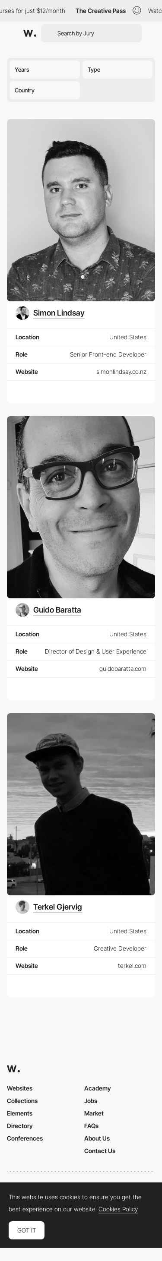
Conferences (25, 1138)
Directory (20, 1125)
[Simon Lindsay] (50, 313)
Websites (19, 1088)
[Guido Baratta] (48, 610)
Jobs (90, 1100)
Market (94, 1113)
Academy (97, 1088)
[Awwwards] (29, 33)
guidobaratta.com (122, 668)
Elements (19, 1113)
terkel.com (132, 965)
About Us (97, 1138)
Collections (22, 1100)
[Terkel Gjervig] (49, 907)
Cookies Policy (118, 1209)
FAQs (91, 1125)
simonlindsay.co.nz (121, 371)
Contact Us (99, 1150)
